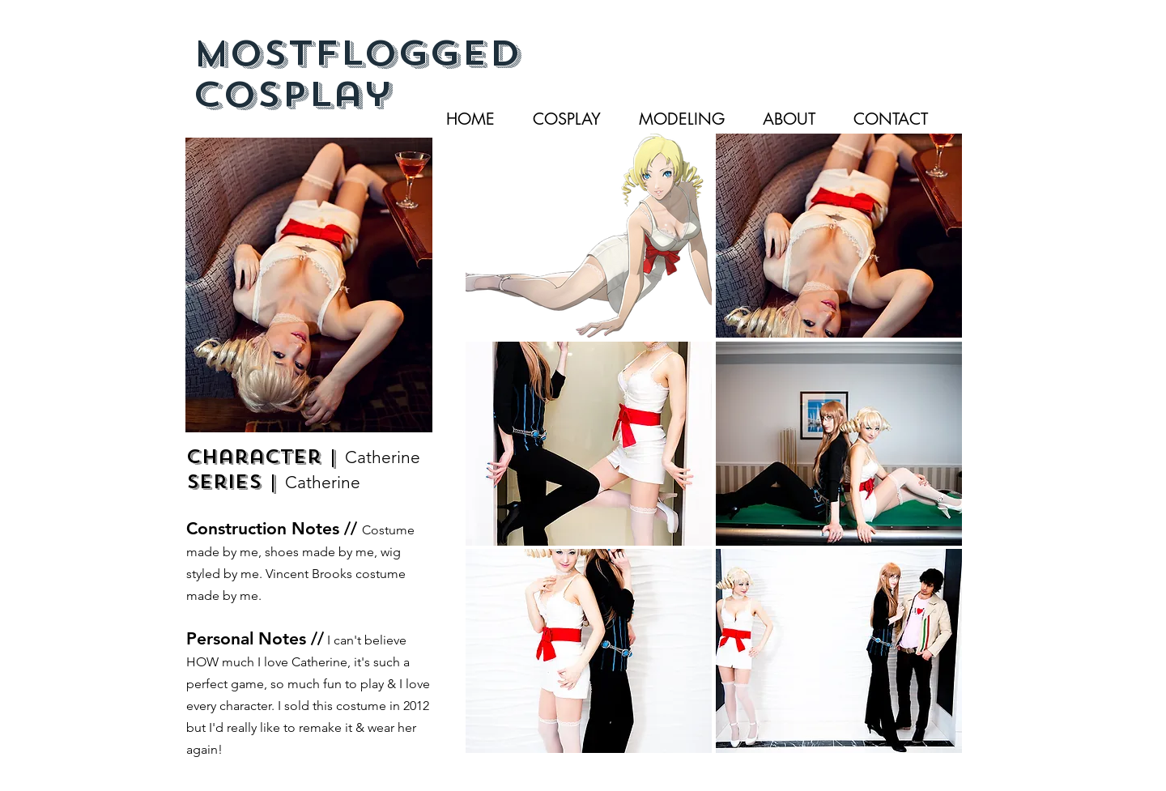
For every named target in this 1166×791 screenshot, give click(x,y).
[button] (589, 236)
